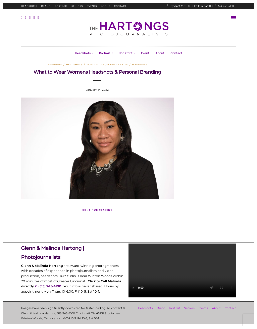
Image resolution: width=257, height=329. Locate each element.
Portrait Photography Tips (107, 64)
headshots (74, 64)
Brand (46, 6)
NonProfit (125, 53)
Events (92, 6)
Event (145, 53)
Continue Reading (97, 210)
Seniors (77, 6)
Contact (120, 6)
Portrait (61, 6)
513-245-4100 (224, 5)
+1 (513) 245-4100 (48, 286)
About (105, 6)
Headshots (29, 6)
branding (55, 64)
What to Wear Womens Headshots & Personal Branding (97, 72)
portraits (139, 64)
